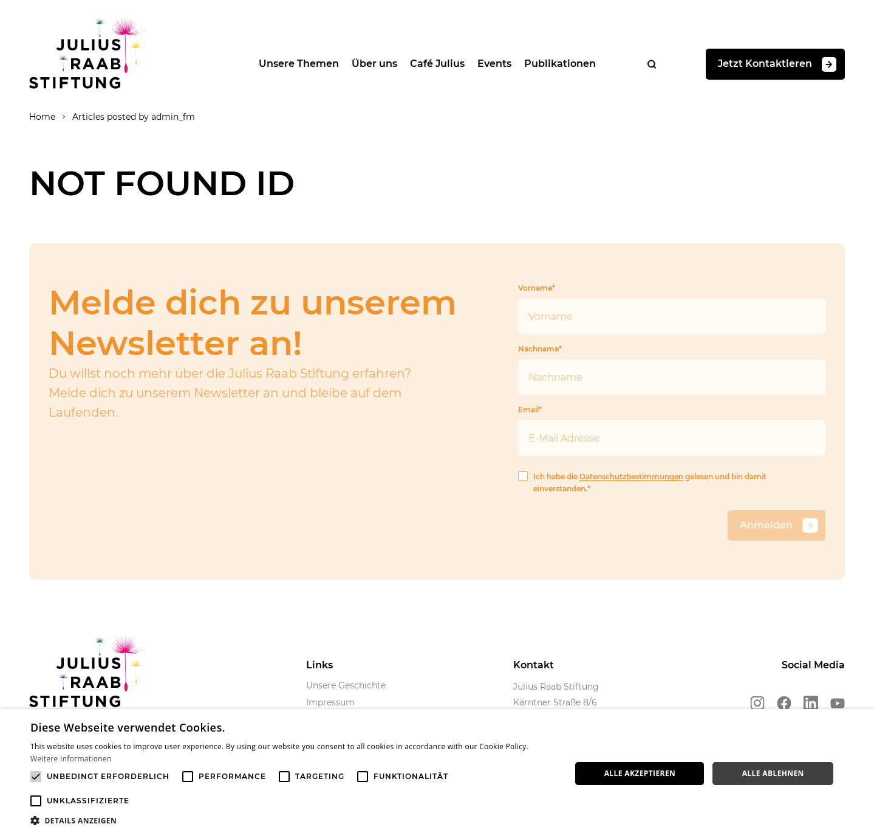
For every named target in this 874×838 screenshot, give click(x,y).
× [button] (860, 722)
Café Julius (437, 63)
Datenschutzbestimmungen (631, 476)
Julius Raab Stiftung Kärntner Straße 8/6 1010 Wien (556, 702)
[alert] (437, 773)
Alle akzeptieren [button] (640, 773)
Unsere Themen (299, 63)
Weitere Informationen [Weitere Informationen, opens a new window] (71, 758)
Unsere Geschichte (346, 685)
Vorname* (671, 308)
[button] (292, 821)
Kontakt (533, 665)
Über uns (374, 63)
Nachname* (671, 369)
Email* (671, 430)
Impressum (330, 702)
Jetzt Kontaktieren (777, 64)
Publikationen (560, 63)
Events (494, 63)
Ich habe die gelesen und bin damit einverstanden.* (642, 482)
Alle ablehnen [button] (773, 773)
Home (42, 116)
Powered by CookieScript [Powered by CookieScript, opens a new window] (820, 831)
